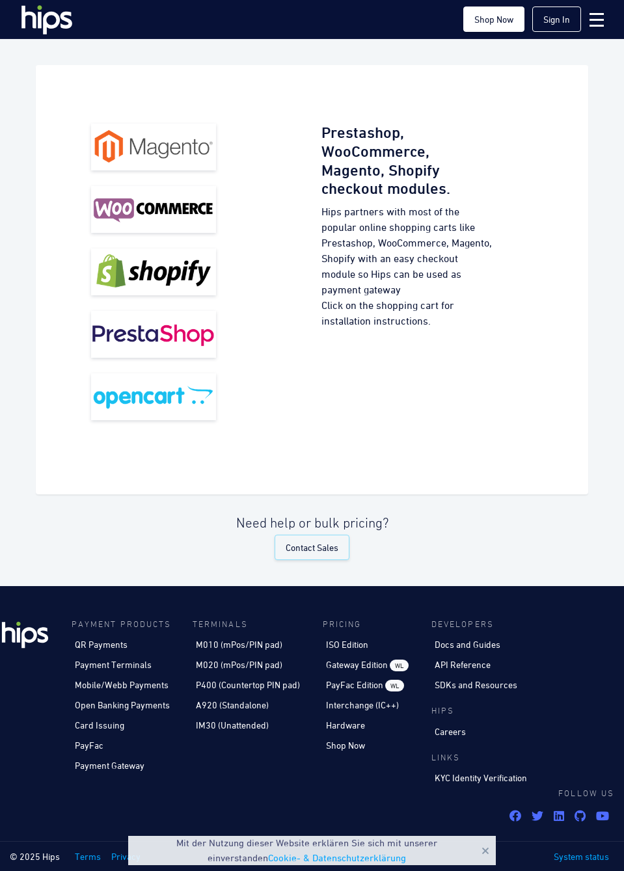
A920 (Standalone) (232, 704)
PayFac (89, 745)
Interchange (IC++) (362, 704)
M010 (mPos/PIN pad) (239, 644)
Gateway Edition (367, 665)
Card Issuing (99, 724)
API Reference (463, 664)
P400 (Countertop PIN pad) (248, 684)
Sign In (556, 19)
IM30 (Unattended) (232, 724)
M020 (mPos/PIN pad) (239, 664)
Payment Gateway (109, 765)
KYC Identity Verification (481, 777)
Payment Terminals (113, 664)
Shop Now (493, 19)
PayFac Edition (365, 685)
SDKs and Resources (476, 684)
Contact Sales (312, 547)
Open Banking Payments (122, 704)
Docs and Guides (467, 644)
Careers (450, 731)
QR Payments (101, 644)
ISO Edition (347, 644)
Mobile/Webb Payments (122, 684)
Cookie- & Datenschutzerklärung (337, 857)
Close (485, 851)
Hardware (345, 724)
